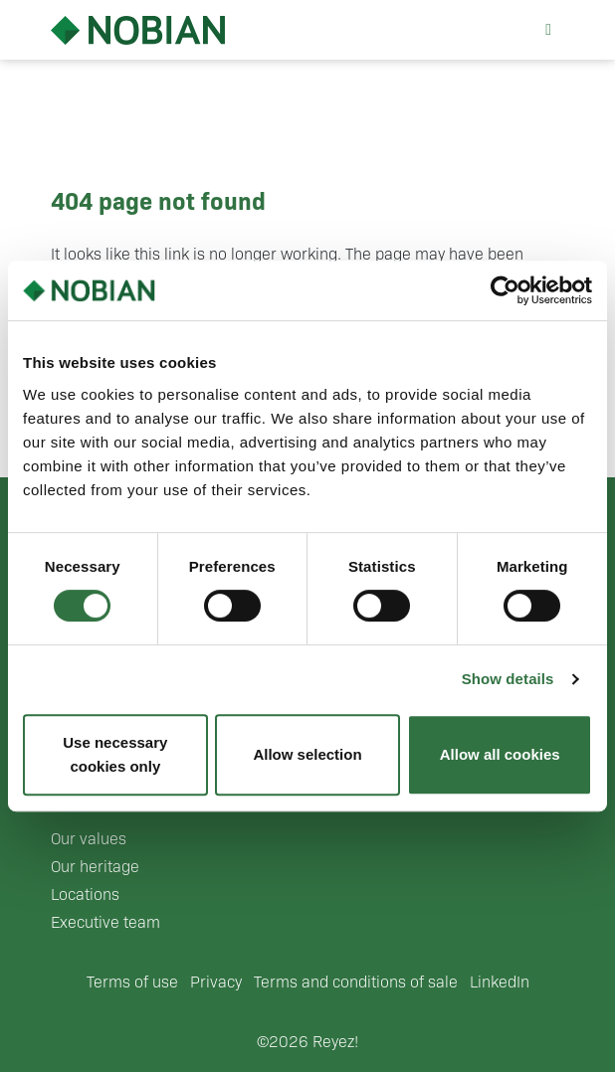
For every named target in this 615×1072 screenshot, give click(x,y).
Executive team (105, 922)
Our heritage (95, 866)
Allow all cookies (500, 754)
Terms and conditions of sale (356, 982)
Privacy (216, 982)
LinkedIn (499, 982)
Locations (85, 894)
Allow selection (307, 754)
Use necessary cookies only (115, 754)
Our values (88, 838)
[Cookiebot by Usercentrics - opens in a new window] (505, 290)
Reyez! (335, 1041)
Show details (508, 678)
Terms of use (132, 982)
